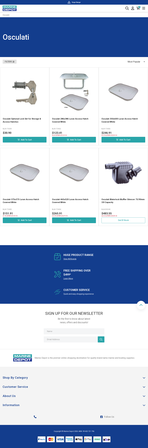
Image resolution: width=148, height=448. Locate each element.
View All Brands (69, 259)
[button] (141, 305)
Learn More (68, 278)
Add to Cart (25, 140)
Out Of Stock (123, 220)
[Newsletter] (101, 339)
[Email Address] (74, 339)
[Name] (74, 331)
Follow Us (107, 416)
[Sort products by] (135, 61)
